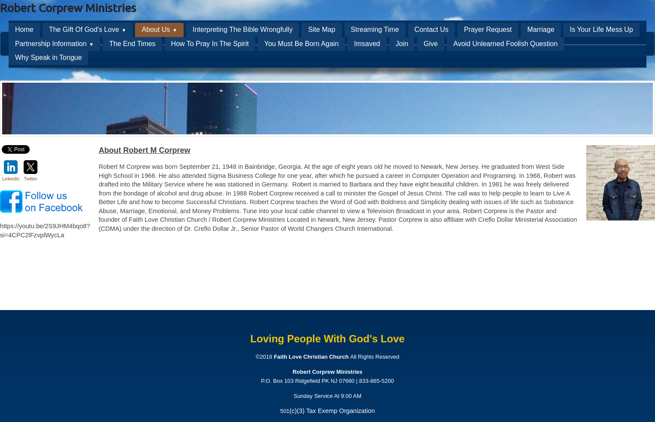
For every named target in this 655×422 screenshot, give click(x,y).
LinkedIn (10, 170)
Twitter (30, 170)
